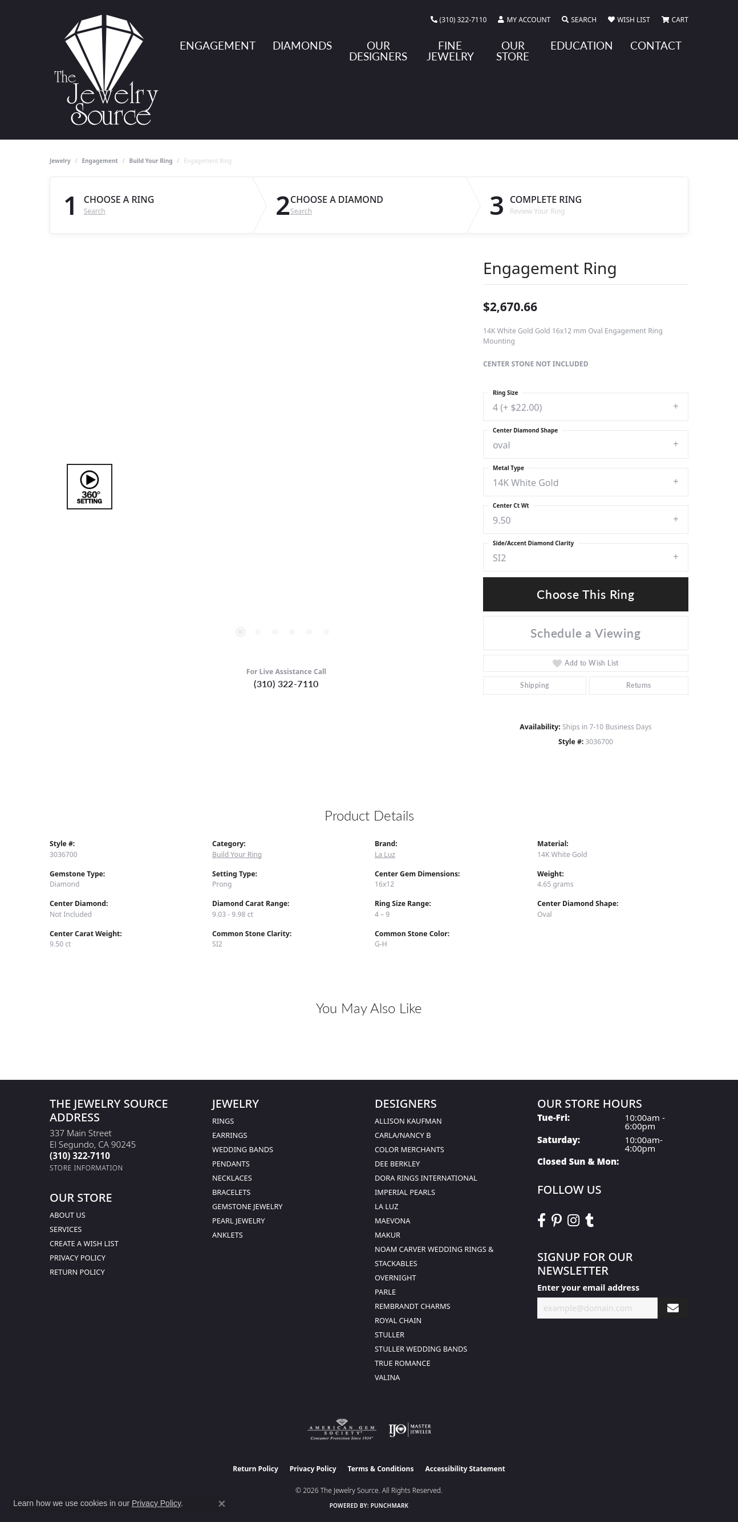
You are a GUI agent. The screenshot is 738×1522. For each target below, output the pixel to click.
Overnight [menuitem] (395, 1277)
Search (95, 211)
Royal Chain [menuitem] (398, 1320)
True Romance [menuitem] (403, 1363)
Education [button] (581, 45)
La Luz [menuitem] (386, 1206)
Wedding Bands (242, 1149)
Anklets (227, 1235)
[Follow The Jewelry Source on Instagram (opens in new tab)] (573, 1220)
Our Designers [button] (378, 51)
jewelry (60, 161)
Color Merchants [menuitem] (409, 1149)
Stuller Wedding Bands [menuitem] (421, 1349)
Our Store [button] (512, 51)
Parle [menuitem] (385, 1292)
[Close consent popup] (221, 1503)
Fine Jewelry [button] (450, 51)
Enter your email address (588, 1287)
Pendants (231, 1163)
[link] (459, 19)
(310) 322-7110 (286, 683)
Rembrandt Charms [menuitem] (413, 1306)
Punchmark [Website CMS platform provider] (390, 1505)
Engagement (100, 161)
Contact (656, 45)
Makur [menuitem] (387, 1235)
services (66, 1229)
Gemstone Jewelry (247, 1206)
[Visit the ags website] (342, 1429)
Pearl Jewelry (238, 1220)
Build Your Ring (151, 161)
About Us (68, 1215)
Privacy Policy (78, 1257)
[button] (524, 19)
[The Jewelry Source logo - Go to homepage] (111, 69)
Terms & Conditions (381, 1469)
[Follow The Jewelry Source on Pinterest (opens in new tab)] (557, 1220)
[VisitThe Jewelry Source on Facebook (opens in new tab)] (541, 1220)
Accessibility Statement (465, 1469)
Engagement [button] (218, 45)
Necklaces (232, 1178)
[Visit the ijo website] (409, 1429)
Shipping (534, 685)
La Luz (385, 854)
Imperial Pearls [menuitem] (405, 1192)
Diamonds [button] (302, 45)
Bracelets (231, 1192)
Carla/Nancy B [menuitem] (403, 1135)
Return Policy (77, 1272)
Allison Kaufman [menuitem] (408, 1121)
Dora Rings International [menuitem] (426, 1178)
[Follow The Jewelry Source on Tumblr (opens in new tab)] (589, 1220)
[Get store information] (86, 1168)
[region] (283, 487)
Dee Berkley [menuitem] (397, 1163)
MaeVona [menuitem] (392, 1220)
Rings (223, 1121)
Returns (638, 685)
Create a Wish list (84, 1243)
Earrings (230, 1135)
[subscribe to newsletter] (673, 1308)
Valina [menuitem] (387, 1377)
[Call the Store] (80, 1155)
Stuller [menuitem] (389, 1334)
